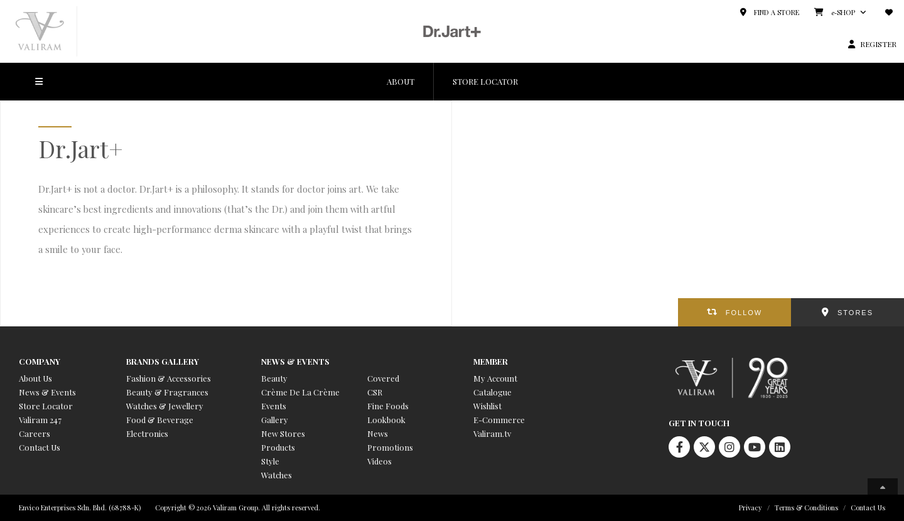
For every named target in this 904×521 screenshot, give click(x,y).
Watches (276, 475)
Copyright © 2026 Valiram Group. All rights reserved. (237, 507)
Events (273, 405)
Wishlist (487, 405)
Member (490, 361)
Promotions (390, 447)
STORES (855, 312)
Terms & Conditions (806, 507)
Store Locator (46, 405)
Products (278, 447)
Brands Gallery (162, 361)
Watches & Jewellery (164, 405)
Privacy (750, 507)
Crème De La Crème (300, 392)
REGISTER (878, 44)
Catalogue (492, 392)
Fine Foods (388, 405)
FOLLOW (744, 312)
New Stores (283, 433)
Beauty (274, 378)
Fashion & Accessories (168, 378)
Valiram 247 (40, 419)
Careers (34, 433)
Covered (383, 378)
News (377, 433)
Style (270, 461)
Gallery (274, 419)
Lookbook (386, 419)
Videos (379, 461)
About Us (35, 378)
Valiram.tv (492, 433)
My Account (495, 378)
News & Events (47, 392)
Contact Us (39, 447)
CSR (374, 392)
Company (39, 361)
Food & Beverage (159, 419)
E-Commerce (499, 419)
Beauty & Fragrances (167, 392)
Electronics (147, 433)
